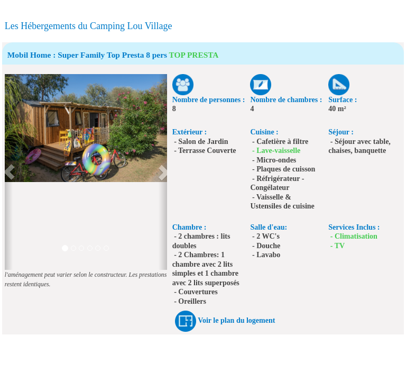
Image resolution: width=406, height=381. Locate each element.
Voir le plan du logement (236, 320)
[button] (9, 172)
